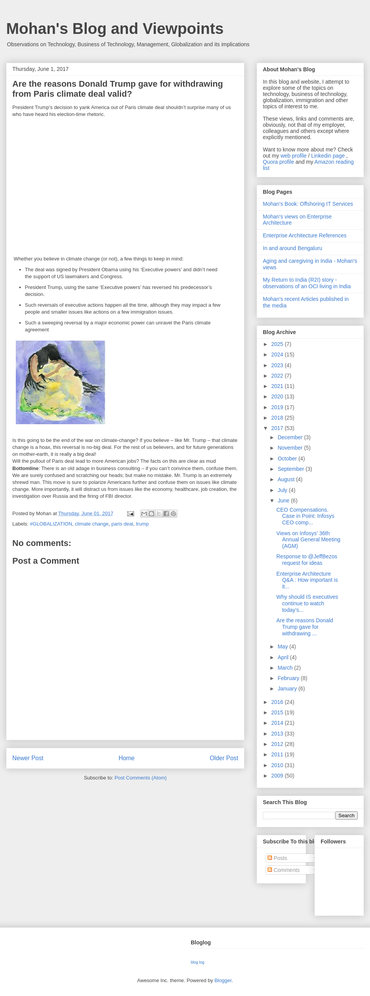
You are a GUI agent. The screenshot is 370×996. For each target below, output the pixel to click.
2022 (278, 376)
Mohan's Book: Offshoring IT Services (308, 204)
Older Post (224, 758)
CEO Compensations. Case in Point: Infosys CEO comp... (305, 516)
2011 (278, 754)
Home (127, 758)
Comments (283, 870)
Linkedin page (328, 156)
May (283, 646)
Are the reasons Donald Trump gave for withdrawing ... (304, 627)
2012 (278, 744)
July (283, 490)
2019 (278, 407)
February (289, 678)
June (284, 500)
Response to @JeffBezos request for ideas (306, 559)
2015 (278, 712)
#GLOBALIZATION (51, 524)
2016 (278, 702)
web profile (294, 156)
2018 (278, 418)
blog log (197, 962)
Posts (277, 858)
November (291, 448)
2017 (278, 428)
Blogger (222, 980)
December (291, 437)
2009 (278, 776)
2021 (278, 386)
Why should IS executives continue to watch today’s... (307, 603)
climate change (91, 524)
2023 (278, 365)
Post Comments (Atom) (140, 778)
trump (142, 524)
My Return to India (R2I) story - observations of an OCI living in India (307, 283)
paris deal (122, 524)
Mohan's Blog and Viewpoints (115, 28)
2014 (278, 723)
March (286, 668)
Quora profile (278, 162)
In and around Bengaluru (292, 248)
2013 (278, 734)
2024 (278, 354)
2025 (278, 344)
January (288, 688)
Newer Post (28, 758)
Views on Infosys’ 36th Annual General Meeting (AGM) (308, 539)
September (291, 469)
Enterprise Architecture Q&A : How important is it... (307, 580)
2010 (278, 765)
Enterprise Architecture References (304, 235)
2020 (278, 396)
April (284, 657)
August (287, 479)
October (288, 458)
